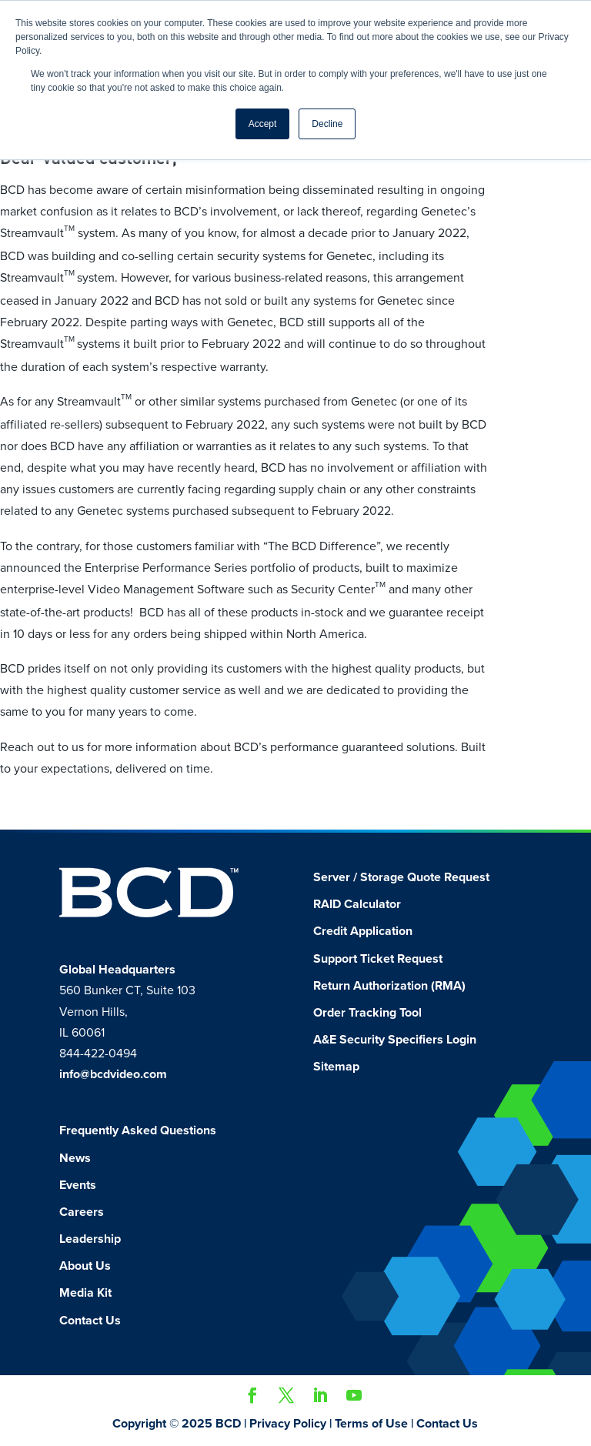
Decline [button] (327, 124)
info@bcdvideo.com (113, 1074)
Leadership (90, 1239)
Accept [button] (263, 124)
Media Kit (85, 1293)
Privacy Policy (287, 1423)
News (75, 1158)
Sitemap (336, 1066)
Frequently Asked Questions (137, 1130)
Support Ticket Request (377, 959)
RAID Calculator (357, 904)
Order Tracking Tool (367, 1012)
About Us (85, 1266)
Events (77, 1185)
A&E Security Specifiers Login (394, 1039)
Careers (81, 1212)
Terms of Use (371, 1423)
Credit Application (362, 931)
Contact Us (90, 1320)
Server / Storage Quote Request (401, 877)
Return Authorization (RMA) (389, 985)
